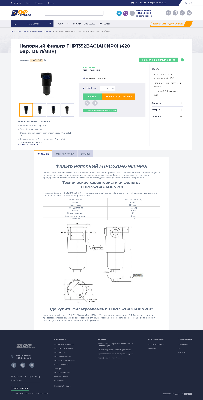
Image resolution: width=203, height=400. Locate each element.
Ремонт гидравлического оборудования (114, 350)
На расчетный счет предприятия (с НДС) (164, 76)
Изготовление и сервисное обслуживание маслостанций (115, 345)
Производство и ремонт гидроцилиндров (115, 354)
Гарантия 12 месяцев (96, 78)
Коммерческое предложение (158, 60)
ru (186, 3)
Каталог (18, 31)
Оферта (51, 3)
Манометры (59, 381)
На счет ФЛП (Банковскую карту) (166, 93)
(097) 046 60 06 (143, 10)
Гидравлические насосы (64, 344)
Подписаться (20, 388)
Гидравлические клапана (64, 360)
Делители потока (61, 377)
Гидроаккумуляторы (62, 356)
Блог (28, 3)
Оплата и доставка (84, 24)
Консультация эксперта (118, 97)
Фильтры (27, 31)
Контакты (104, 24)
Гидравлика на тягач (62, 373)
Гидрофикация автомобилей (110, 358)
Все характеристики (28, 145)
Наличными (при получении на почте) (168, 85)
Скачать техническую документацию (100, 110)
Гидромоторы (59, 352)
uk (190, 3)
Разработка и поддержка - (177, 394)
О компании (16, 3)
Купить (92, 97)
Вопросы (39, 3)
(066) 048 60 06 (143, 13)
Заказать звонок (144, 16)
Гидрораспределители (63, 348)
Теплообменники (61, 364)
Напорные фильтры (42, 31)
